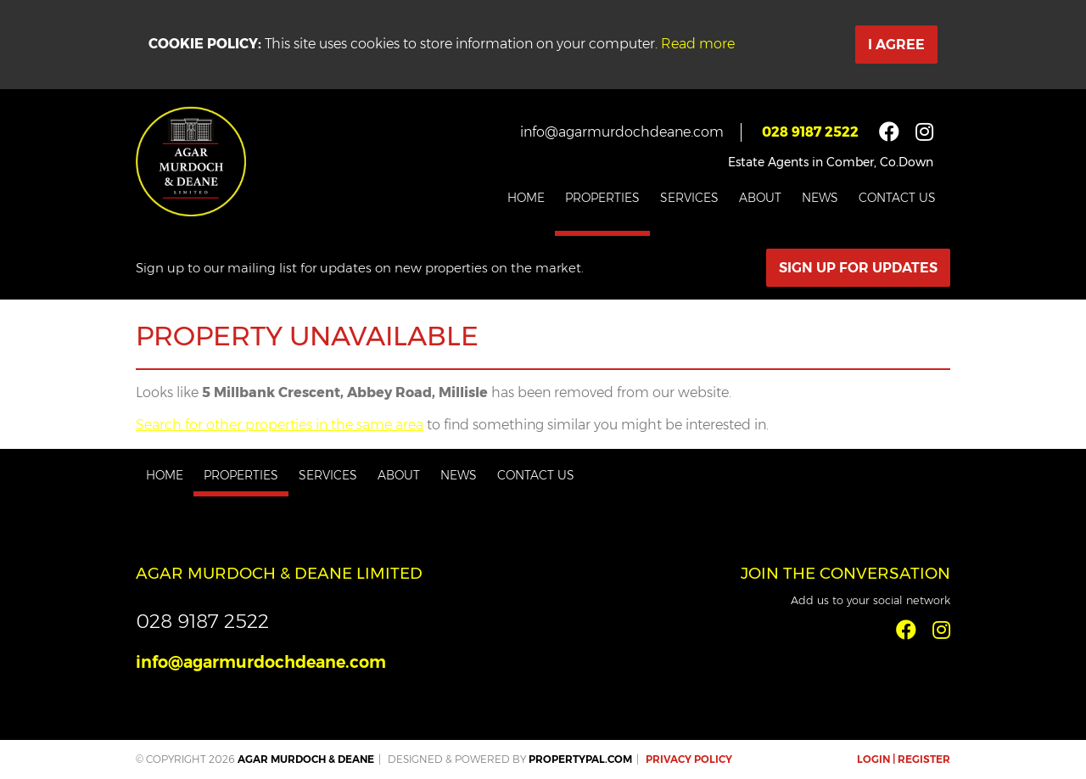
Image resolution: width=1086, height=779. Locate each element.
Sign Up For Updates (858, 268)
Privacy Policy (689, 759)
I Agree (896, 44)
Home (526, 197)
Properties (602, 197)
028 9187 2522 (810, 132)
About (760, 197)
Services (689, 197)
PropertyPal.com (580, 759)
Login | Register (903, 759)
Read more (698, 44)
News (820, 197)
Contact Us (897, 197)
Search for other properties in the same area (279, 425)
